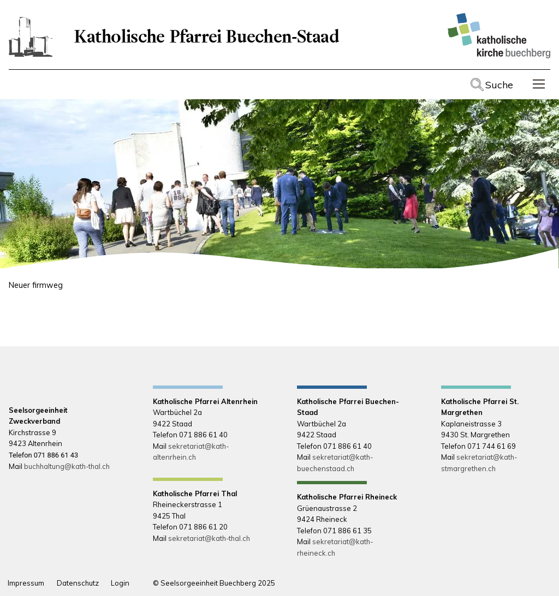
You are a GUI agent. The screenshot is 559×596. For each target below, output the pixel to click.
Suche (499, 85)
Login (120, 583)
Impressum (26, 583)
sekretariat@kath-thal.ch (209, 538)
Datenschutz (78, 583)
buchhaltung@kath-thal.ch (67, 466)
